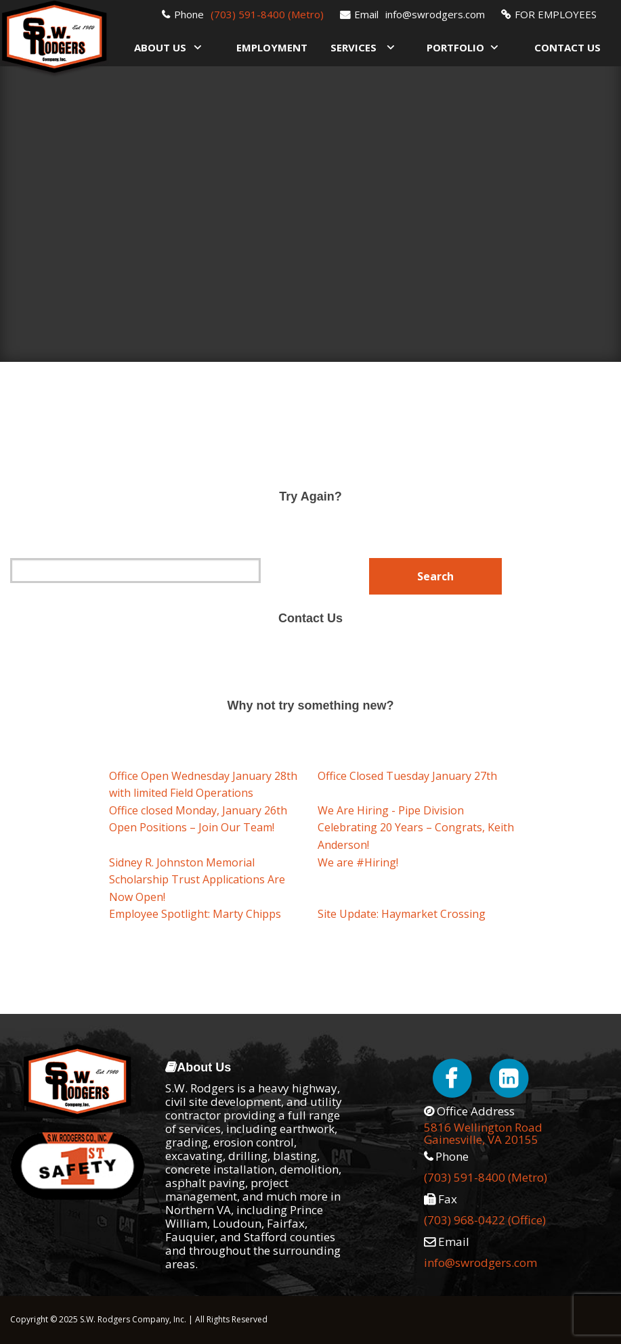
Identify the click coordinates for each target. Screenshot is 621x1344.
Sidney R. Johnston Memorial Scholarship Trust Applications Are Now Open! (197, 879)
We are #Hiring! (358, 862)
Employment (271, 47)
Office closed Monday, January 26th (198, 810)
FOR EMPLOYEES (556, 14)
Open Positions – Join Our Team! (191, 827)
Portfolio (455, 47)
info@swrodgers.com (435, 14)
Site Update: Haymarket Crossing (402, 913)
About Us (160, 47)
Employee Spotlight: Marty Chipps (195, 913)
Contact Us (567, 47)
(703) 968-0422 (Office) (485, 1220)
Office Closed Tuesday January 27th (407, 775)
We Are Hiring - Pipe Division (391, 810)
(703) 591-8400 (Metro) (267, 14)
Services (353, 47)
